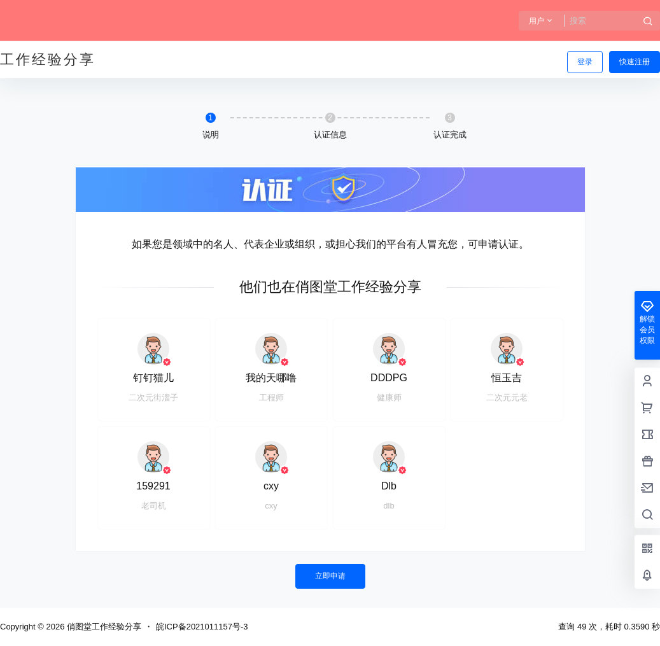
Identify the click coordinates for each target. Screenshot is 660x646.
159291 (153, 486)
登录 (585, 61)
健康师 (389, 397)
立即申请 (330, 576)
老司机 (153, 505)
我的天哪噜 (271, 377)
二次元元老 (507, 397)
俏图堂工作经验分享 (102, 626)
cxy (271, 486)
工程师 (271, 397)
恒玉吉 (506, 377)
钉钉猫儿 (153, 377)
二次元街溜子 (153, 397)
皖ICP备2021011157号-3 (202, 626)
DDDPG (388, 377)
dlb (388, 505)
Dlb (389, 486)
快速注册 (634, 61)
